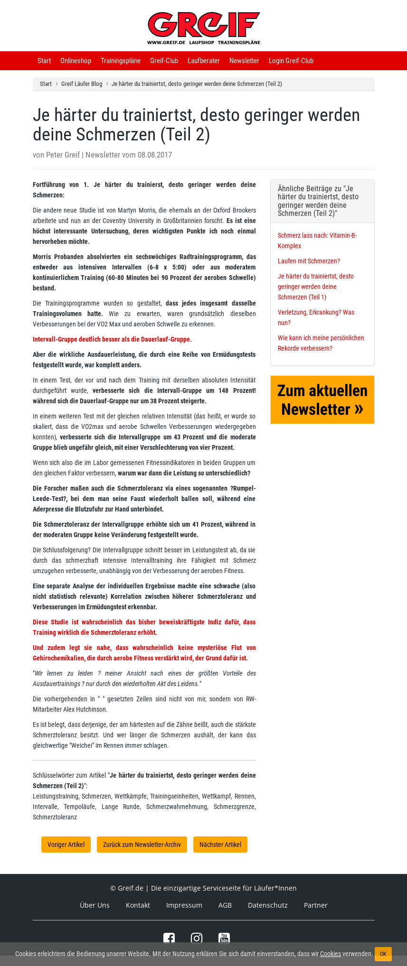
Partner (316, 905)
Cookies (330, 953)
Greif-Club (164, 60)
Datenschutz (268, 905)
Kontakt (138, 905)
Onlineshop (75, 60)
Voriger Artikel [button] (66, 844)
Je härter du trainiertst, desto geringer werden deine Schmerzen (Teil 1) (316, 286)
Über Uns (95, 905)
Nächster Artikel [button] (220, 844)
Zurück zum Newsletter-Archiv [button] (142, 844)
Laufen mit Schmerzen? (309, 261)
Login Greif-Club (291, 60)
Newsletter (244, 60)
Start (44, 60)
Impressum (184, 905)
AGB (225, 905)
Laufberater (204, 60)
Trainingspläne (121, 60)
